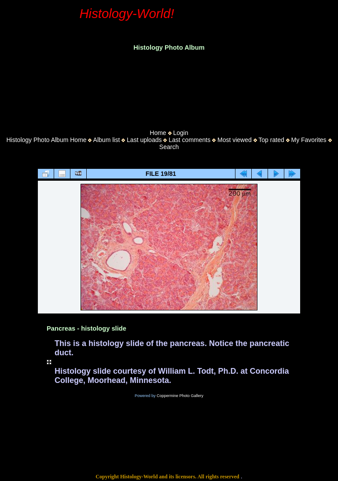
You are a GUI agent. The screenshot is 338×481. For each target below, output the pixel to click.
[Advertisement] (169, 87)
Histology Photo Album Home (47, 139)
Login (180, 132)
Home (158, 132)
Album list (106, 139)
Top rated (271, 139)
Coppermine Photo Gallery (180, 396)
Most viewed (234, 139)
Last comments (189, 139)
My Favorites (308, 139)
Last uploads (144, 139)
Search (169, 146)
